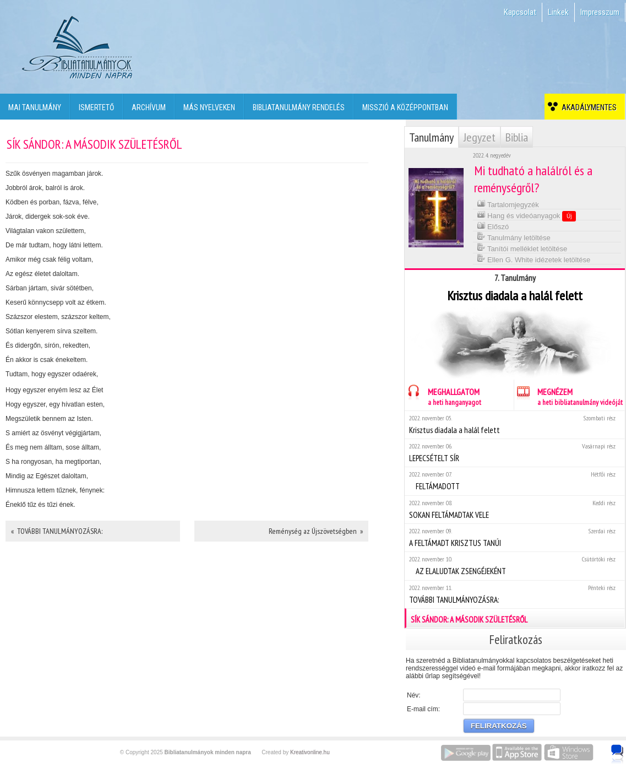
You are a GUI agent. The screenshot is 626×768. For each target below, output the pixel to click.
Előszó (493, 225)
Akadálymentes (587, 107)
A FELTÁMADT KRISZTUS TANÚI (514, 537)
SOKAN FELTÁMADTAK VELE (514, 509)
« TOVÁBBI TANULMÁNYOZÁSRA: (56, 531)
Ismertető (96, 107)
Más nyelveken (209, 107)
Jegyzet (480, 137)
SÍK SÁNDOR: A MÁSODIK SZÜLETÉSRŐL (515, 618)
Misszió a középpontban (405, 107)
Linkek (558, 12)
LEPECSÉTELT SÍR (514, 452)
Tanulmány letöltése (514, 236)
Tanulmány (431, 137)
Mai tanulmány (34, 107)
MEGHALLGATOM (443, 395)
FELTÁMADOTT (514, 480)
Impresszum (599, 12)
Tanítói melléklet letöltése (522, 247)
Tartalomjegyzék (508, 203)
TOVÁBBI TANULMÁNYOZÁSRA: (514, 594)
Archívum (149, 107)
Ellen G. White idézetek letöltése (534, 258)
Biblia (516, 137)
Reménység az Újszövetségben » (316, 531)
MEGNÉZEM (568, 395)
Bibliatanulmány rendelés (299, 107)
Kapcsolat (520, 12)
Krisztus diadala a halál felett (514, 424)
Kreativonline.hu (310, 752)
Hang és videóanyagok (526, 215)
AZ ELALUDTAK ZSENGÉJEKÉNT (514, 565)
